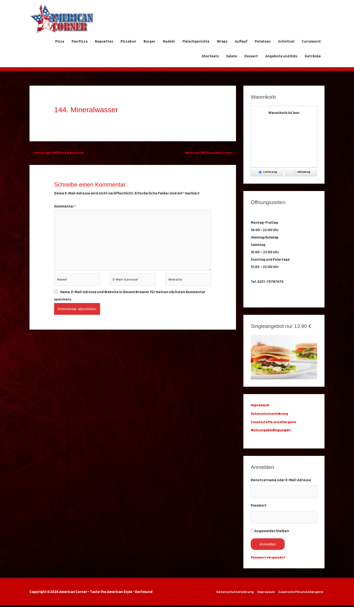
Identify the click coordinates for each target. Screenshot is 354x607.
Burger (149, 41)
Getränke (313, 56)
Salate (231, 56)
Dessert (251, 56)
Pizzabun (128, 41)
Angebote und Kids (281, 56)
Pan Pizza (80, 41)
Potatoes (263, 41)
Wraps (222, 41)
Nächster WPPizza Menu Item (209, 153)
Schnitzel (286, 41)
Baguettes (104, 41)
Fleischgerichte (195, 41)
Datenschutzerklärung (271, 413)
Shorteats (210, 56)
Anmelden (267, 546)
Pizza (59, 41)
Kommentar (64, 207)
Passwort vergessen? (269, 559)
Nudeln (169, 41)
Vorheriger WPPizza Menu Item (58, 153)
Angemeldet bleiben (271, 532)
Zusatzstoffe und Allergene (274, 422)
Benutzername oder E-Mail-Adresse (281, 480)
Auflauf (241, 41)
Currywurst (311, 41)
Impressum (264, 593)
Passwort (258, 506)
